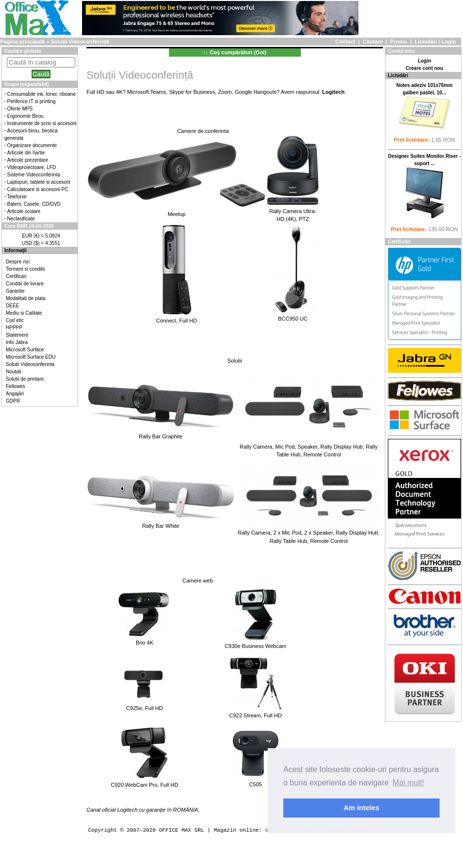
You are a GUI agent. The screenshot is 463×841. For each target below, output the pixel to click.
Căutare (373, 41)
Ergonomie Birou (25, 116)
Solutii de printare (25, 379)
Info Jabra (16, 342)
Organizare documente (32, 145)
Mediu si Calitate (24, 313)
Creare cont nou (424, 68)
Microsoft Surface (25, 349)
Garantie (15, 291)
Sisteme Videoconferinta (33, 174)
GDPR (13, 401)
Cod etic (15, 320)
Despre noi (17, 261)
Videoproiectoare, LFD (31, 167)
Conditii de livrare (24, 283)
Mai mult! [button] (408, 782)
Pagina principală (22, 41)
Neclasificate (21, 218)
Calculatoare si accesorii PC (37, 189)
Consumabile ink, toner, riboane (41, 94)
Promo (398, 41)
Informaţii (15, 250)
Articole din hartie (26, 152)
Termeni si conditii (25, 269)
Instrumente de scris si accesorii (42, 123)
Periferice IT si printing (31, 101)
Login (449, 41)
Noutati (13, 371)
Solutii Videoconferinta (30, 364)
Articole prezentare (27, 160)
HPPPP (14, 327)
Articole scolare (24, 211)
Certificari (16, 276)
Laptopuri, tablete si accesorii (39, 182)
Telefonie (17, 196)
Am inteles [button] (361, 808)
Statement (17, 335)
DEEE (12, 305)
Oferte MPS (20, 108)
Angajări (15, 393)
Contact (345, 41)
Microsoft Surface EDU (31, 357)
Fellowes (15, 386)
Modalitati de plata (25, 298)
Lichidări (426, 41)
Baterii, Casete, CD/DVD (34, 204)
